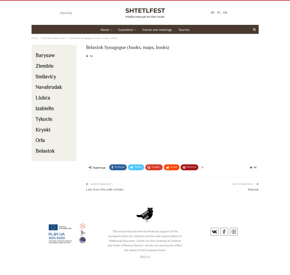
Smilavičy (45, 77)
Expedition (125, 29)
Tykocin (43, 120)
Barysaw (45, 56)
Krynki (42, 130)
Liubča (42, 98)
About (104, 29)
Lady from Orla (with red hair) (105, 189)
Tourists (184, 29)
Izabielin (44, 109)
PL (219, 12)
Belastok (253, 189)
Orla (40, 141)
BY (213, 12)
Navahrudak (48, 88)
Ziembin (44, 67)
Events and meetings (157, 29)
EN (225, 12)
